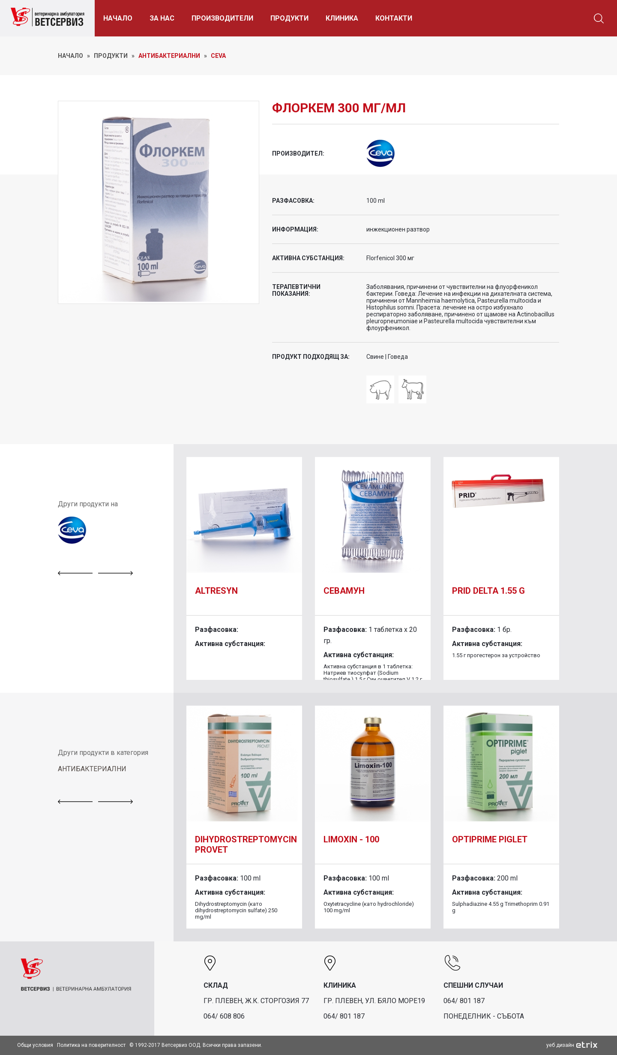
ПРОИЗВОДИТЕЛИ (227, 18)
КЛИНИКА (347, 18)
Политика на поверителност (91, 1045)
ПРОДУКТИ (295, 18)
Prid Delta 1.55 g (488, 591)
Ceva (218, 55)
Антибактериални (169, 55)
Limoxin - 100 (351, 839)
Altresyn (216, 591)
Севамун (344, 591)
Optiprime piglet (489, 839)
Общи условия (35, 1045)
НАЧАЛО (123, 18)
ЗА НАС (167, 18)
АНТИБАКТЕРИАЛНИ (92, 769)
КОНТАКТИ (398, 18)
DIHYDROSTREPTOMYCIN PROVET (246, 844)
